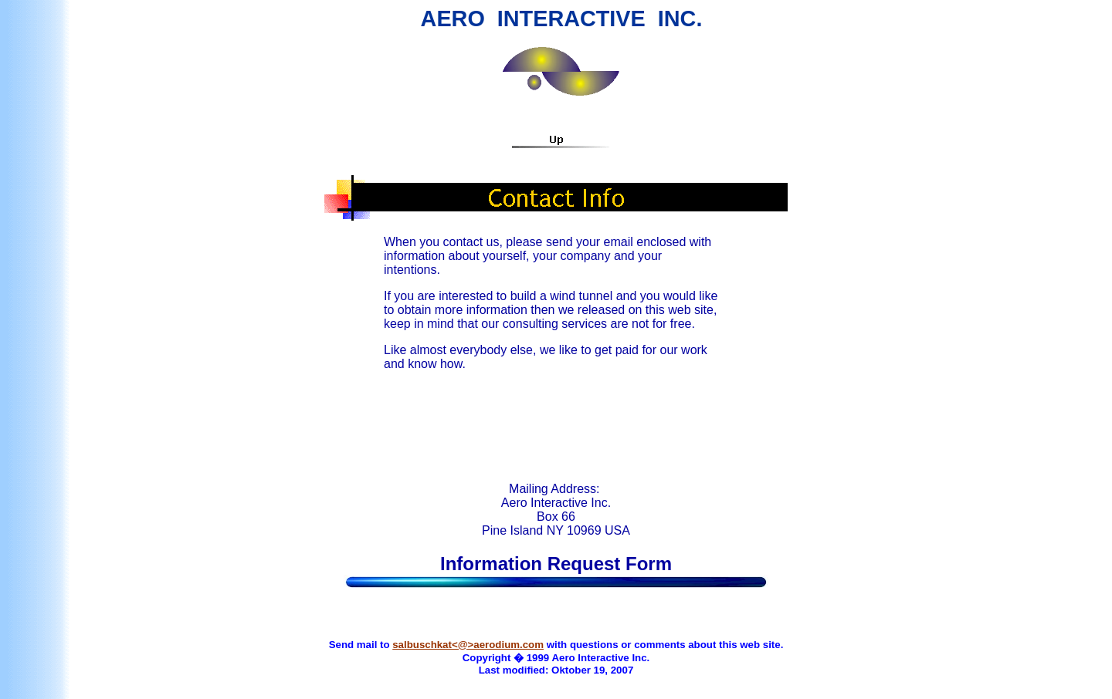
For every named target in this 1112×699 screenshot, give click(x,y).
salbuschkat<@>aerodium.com (468, 644)
